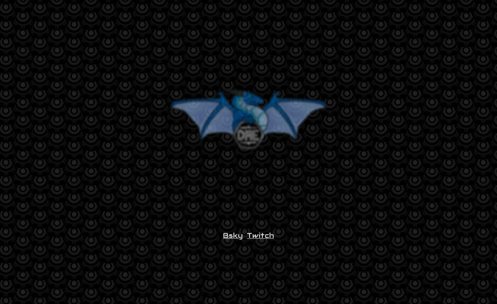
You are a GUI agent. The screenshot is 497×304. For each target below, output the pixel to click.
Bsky (233, 237)
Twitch (260, 237)
